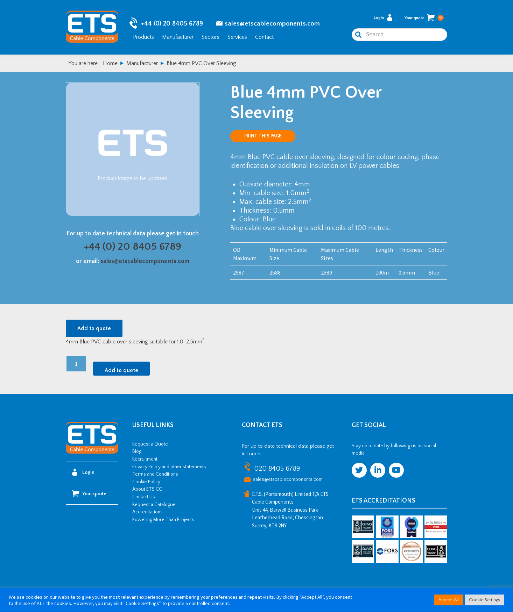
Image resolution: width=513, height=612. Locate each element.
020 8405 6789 (277, 470)
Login (383, 18)
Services (237, 38)
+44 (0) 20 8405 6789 (172, 24)
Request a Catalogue (154, 506)
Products (143, 38)
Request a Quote (150, 445)
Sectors (210, 38)
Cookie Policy (146, 483)
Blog (136, 453)
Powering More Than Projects (163, 521)
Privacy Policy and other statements (169, 468)
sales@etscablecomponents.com (272, 24)
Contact (264, 38)
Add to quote (94, 330)
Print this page (262, 138)
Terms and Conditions (155, 476)
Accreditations (147, 514)
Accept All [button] (448, 599)
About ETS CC (147, 491)
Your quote (424, 18)
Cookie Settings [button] (484, 599)
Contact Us (143, 498)
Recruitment (144, 461)
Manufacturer (178, 38)
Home (110, 65)
